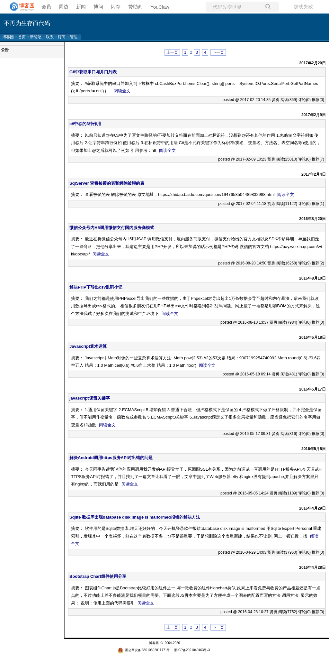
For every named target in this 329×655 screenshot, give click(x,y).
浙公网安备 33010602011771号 (144, 650)
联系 (50, 37)
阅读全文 (122, 90)
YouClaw (159, 7)
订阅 (62, 37)
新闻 (81, 6)
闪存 (115, 6)
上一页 (172, 52)
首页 (22, 37)
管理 (73, 37)
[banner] (19, 6)
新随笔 (35, 37)
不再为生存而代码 (27, 23)
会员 (46, 6)
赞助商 (135, 6)
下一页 (218, 52)
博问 (98, 6)
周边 (63, 6)
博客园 (8, 37)
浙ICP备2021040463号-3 (192, 650)
